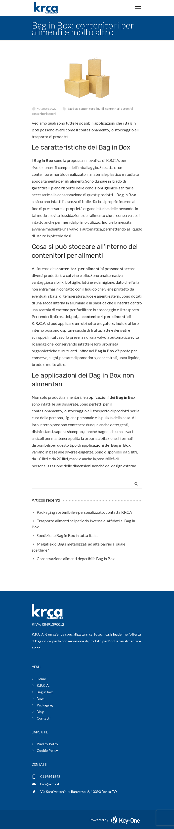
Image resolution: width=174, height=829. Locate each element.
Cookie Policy (47, 750)
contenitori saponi (44, 114)
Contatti (43, 718)
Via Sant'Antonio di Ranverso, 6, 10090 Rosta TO (78, 791)
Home (41, 679)
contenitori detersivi (119, 108)
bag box (73, 108)
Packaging (45, 705)
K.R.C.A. (43, 685)
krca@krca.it (49, 784)
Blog (40, 711)
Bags (41, 698)
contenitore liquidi (91, 108)
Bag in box (45, 692)
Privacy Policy (47, 744)
